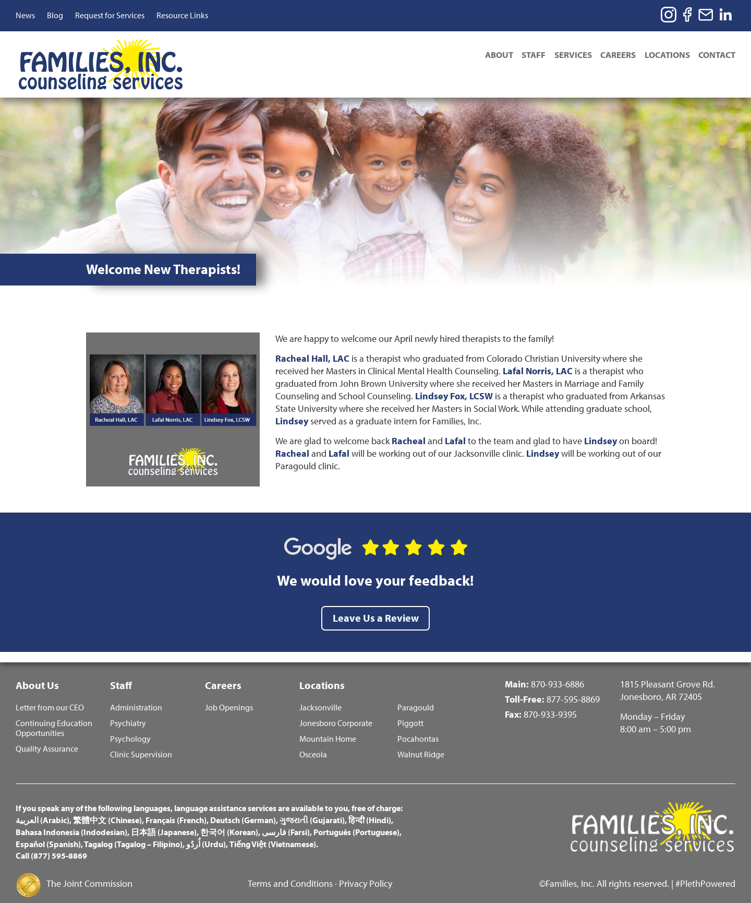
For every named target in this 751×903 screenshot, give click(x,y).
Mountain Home (327, 728)
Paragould (415, 697)
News (25, 15)
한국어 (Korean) (229, 821)
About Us (37, 672)
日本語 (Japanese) (164, 821)
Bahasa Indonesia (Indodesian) (71, 821)
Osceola (313, 743)
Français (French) (176, 809)
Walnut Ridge (420, 743)
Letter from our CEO (50, 697)
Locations (665, 55)
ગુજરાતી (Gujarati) (312, 809)
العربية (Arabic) (42, 809)
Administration (136, 697)
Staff (526, 55)
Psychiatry (128, 712)
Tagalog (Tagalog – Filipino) (133, 833)
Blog (55, 15)
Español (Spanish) (48, 833)
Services (567, 55)
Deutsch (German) (243, 809)
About (490, 55)
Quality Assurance (47, 738)
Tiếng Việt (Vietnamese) (272, 833)
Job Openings (229, 697)
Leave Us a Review (376, 604)
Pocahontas (418, 728)
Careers (614, 55)
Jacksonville (320, 697)
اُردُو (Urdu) (206, 833)
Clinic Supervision (141, 743)
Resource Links (182, 15)
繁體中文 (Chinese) (107, 809)
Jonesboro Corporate (335, 712)
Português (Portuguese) (356, 821)
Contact (716, 55)
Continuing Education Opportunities (54, 717)
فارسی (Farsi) (286, 821)
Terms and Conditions (290, 872)
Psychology (130, 728)
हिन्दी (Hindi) (369, 809)
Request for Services (109, 15)
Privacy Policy (365, 872)
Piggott (410, 712)
